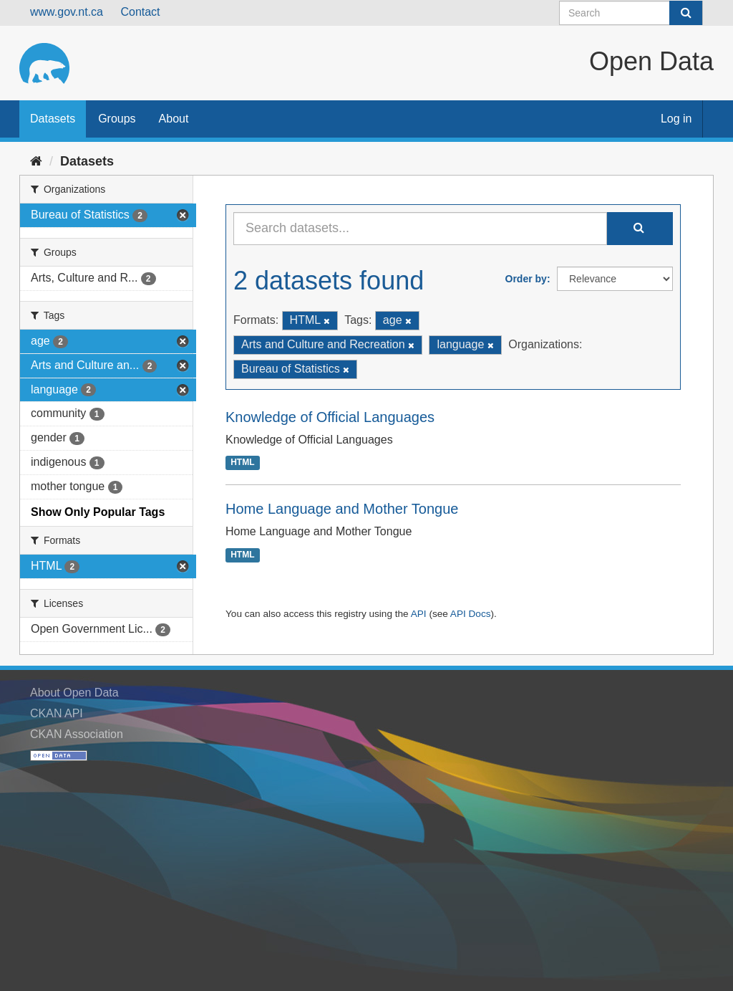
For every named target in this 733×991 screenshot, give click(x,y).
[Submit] (685, 13)
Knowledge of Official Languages (330, 417)
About (174, 118)
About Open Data (74, 692)
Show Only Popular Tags (98, 512)
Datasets (52, 118)
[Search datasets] (631, 13)
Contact (140, 12)
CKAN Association (76, 734)
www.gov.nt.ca (66, 12)
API (419, 613)
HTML (242, 463)
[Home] (36, 161)
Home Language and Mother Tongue (341, 509)
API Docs (470, 613)
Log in (676, 118)
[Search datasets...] (420, 228)
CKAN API (56, 713)
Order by (526, 278)
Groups (116, 118)
